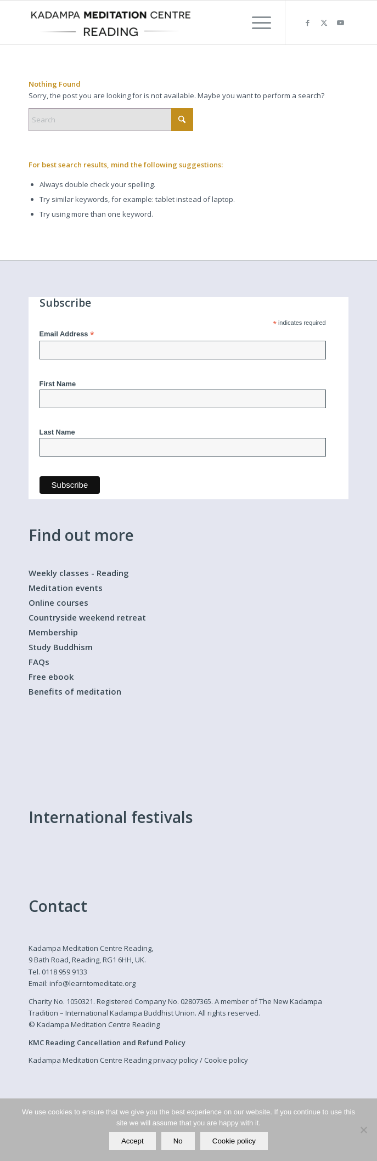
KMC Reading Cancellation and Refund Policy (107, 1042)
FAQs (39, 661)
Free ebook (51, 676)
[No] (363, 1129)
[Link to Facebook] (307, 22)
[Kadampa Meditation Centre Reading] (157, 22)
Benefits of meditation (75, 691)
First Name (58, 384)
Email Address (67, 334)
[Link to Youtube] (340, 22)
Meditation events (66, 587)
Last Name (57, 432)
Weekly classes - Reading (79, 572)
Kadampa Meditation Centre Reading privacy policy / (116, 1060)
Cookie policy (226, 1060)
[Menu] (256, 22)
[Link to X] (324, 22)
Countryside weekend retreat (87, 617)
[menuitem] (256, 22)
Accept (132, 1141)
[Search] (111, 119)
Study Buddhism (61, 646)
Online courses (58, 602)
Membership (53, 632)
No (178, 1141)
